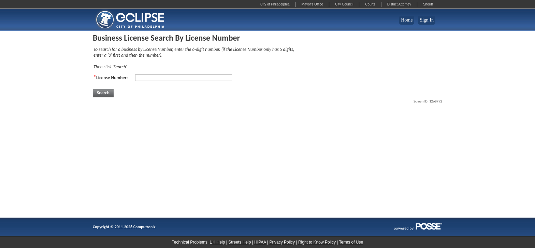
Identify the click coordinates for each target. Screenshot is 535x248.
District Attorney (399, 4)
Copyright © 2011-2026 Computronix (124, 226)
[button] (103, 93)
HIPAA (260, 242)
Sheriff (428, 4)
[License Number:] (183, 77)
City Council (344, 4)
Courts (370, 4)
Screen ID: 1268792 (428, 101)
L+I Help (217, 242)
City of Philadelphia (275, 4)
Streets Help (239, 242)
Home (407, 20)
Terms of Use (351, 242)
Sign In (427, 20)
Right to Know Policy (317, 242)
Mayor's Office (312, 4)
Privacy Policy (282, 242)
